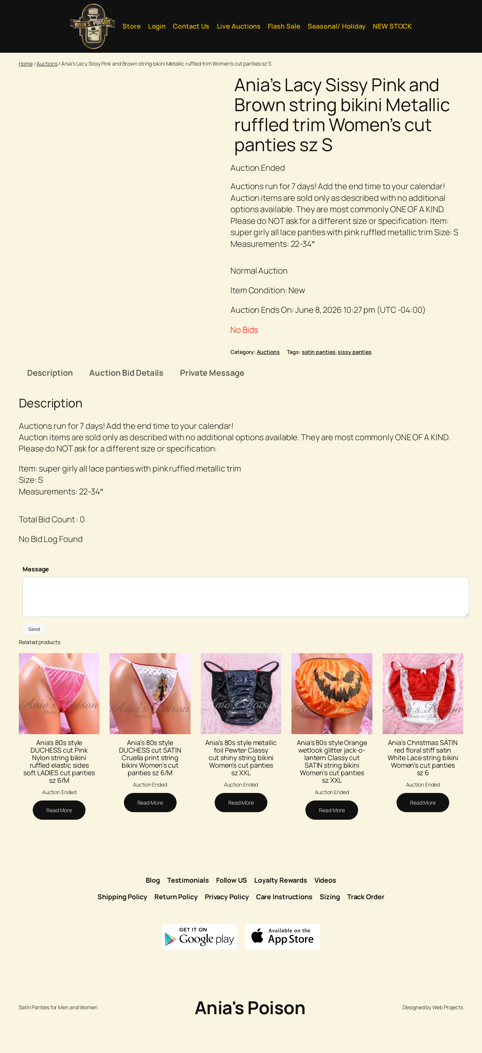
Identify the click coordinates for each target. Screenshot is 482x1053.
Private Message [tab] (212, 404)
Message (36, 601)
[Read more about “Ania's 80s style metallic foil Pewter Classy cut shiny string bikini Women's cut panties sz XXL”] (241, 834)
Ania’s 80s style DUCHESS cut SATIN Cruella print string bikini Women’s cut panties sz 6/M (150, 789)
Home (26, 63)
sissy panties (355, 351)
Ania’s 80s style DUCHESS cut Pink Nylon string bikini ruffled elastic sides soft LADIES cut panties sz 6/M (59, 793)
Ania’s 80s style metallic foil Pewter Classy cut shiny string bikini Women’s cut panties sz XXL (241, 789)
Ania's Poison (250, 1039)
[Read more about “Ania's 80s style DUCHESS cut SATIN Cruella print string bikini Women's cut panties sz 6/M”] (150, 834)
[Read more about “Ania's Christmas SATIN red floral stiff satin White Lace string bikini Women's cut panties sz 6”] (423, 834)
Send (34, 661)
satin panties (319, 351)
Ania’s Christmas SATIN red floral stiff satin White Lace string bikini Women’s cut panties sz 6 (423, 789)
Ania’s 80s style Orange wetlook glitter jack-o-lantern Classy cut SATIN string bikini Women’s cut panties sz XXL (332, 793)
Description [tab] (50, 404)
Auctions (47, 63)
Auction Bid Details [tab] (126, 404)
